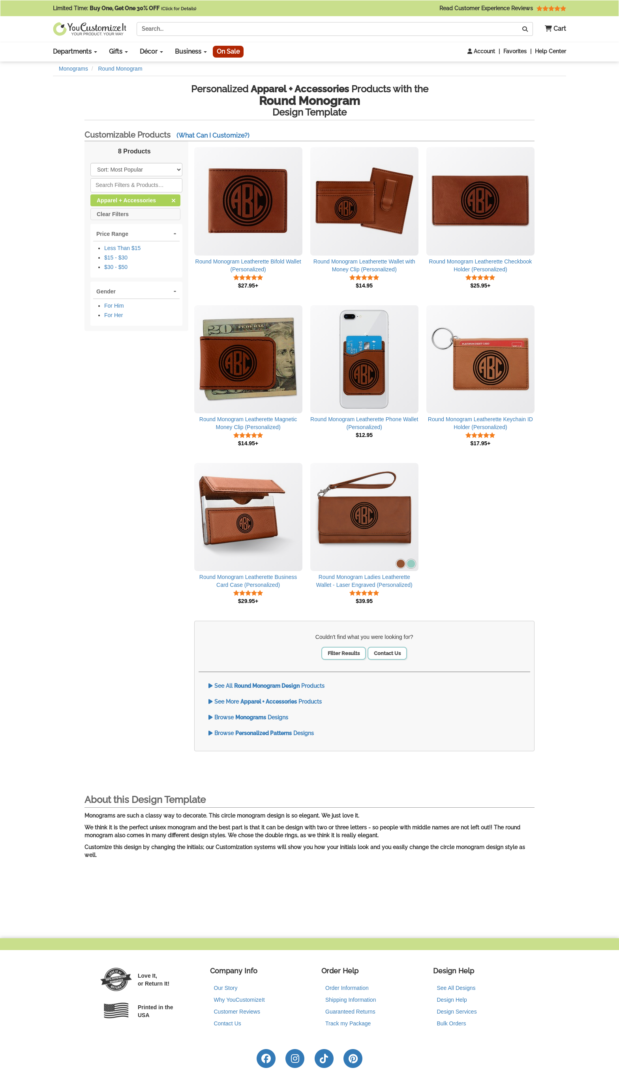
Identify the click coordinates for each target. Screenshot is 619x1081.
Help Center (550, 51)
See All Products (266, 686)
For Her (113, 315)
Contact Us (387, 653)
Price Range (112, 234)
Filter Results (344, 653)
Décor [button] (151, 51)
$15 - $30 (116, 257)
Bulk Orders (451, 1023)
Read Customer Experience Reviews (502, 8)
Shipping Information (350, 1000)
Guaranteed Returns (350, 1011)
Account (481, 51)
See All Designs (456, 988)
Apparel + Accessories (136, 200)
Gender (106, 291)
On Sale (228, 51)
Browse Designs (248, 717)
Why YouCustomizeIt (239, 1000)
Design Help (452, 1000)
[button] (552, 29)
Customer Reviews (237, 1011)
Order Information (347, 988)
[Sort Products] (136, 169)
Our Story (226, 988)
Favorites (515, 51)
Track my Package (348, 1023)
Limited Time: (124, 8)
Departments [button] (75, 51)
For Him (114, 305)
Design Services (457, 1011)
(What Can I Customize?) (212, 135)
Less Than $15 (122, 248)
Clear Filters (113, 213)
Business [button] (191, 51)
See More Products (265, 701)
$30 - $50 (116, 267)
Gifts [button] (118, 51)
